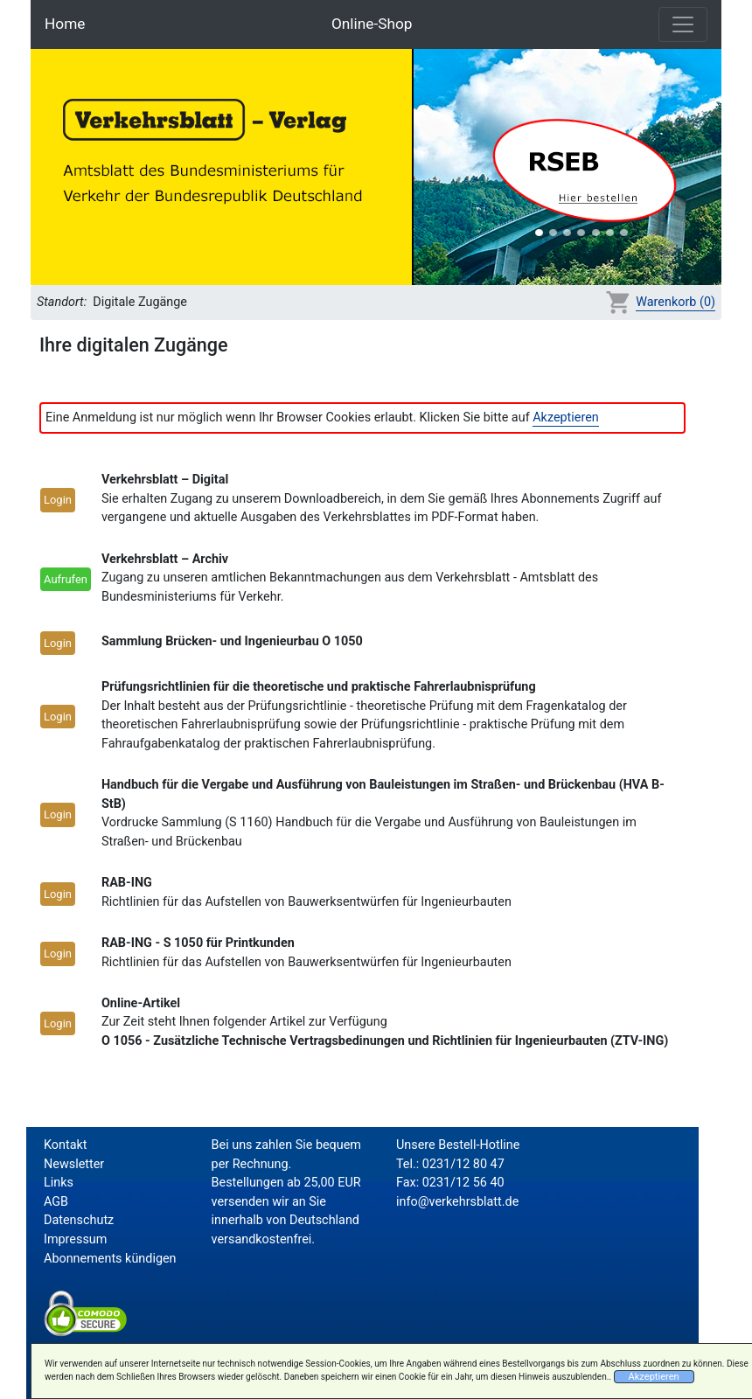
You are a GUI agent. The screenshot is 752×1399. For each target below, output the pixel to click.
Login (58, 499)
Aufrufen (65, 579)
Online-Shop (372, 23)
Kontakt (65, 1145)
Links (58, 1182)
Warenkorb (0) (675, 302)
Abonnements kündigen (110, 1258)
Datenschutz (79, 1220)
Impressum (75, 1239)
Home (65, 23)
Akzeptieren (566, 417)
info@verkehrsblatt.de (457, 1201)
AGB (56, 1201)
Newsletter (74, 1164)
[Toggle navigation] (682, 24)
